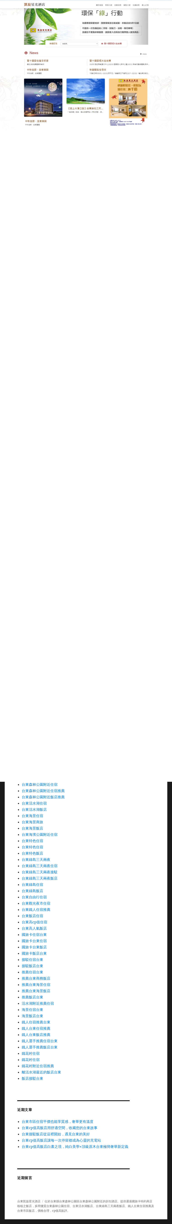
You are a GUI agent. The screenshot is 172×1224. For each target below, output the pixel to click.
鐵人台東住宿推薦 (36, 1028)
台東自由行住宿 (34, 897)
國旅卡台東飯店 (34, 947)
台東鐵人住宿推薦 (36, 909)
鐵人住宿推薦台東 (36, 1022)
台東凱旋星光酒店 (29, 1201)
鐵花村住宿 (31, 1053)
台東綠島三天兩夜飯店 (40, 878)
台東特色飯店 (32, 853)
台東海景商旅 (32, 822)
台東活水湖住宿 (34, 803)
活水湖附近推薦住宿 (38, 1003)
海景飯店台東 (32, 1016)
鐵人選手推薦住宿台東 (40, 1041)
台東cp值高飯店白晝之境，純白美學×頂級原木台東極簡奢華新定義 (75, 1146)
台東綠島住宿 (32, 884)
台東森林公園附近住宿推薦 (43, 790)
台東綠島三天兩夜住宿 (40, 866)
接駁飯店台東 (32, 966)
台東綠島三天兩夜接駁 (40, 872)
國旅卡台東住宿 (34, 941)
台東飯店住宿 (32, 916)
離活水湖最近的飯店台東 (41, 1072)
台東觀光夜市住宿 (36, 903)
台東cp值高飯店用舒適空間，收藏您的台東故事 (59, 1127)
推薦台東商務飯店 (36, 978)
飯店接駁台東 (32, 1078)
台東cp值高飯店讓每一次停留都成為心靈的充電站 (61, 1140)
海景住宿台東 (32, 1009)
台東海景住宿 (32, 815)
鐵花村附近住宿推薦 (38, 1066)
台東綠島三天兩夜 (36, 859)
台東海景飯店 (32, 828)
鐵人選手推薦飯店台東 (40, 1047)
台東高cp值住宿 (34, 922)
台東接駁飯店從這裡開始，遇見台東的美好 (56, 1134)
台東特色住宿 (32, 840)
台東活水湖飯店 (34, 809)
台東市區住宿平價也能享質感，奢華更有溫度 (57, 1121)
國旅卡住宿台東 (34, 934)
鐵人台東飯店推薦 (36, 1034)
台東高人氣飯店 (34, 928)
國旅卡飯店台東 (34, 953)
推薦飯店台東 (32, 997)
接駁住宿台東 (32, 959)
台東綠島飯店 (32, 891)
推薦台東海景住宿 (36, 984)
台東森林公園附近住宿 (40, 784)
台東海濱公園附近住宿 (40, 834)
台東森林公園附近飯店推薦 (43, 797)
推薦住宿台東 (32, 972)
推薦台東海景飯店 (36, 991)
